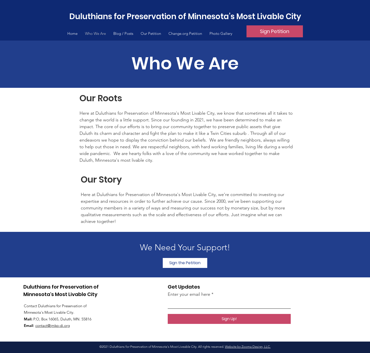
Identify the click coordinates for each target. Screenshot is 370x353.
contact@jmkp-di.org (52, 325)
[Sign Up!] (229, 319)
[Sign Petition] (275, 31)
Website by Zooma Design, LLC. (248, 347)
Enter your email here (189, 294)
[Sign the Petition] (185, 263)
